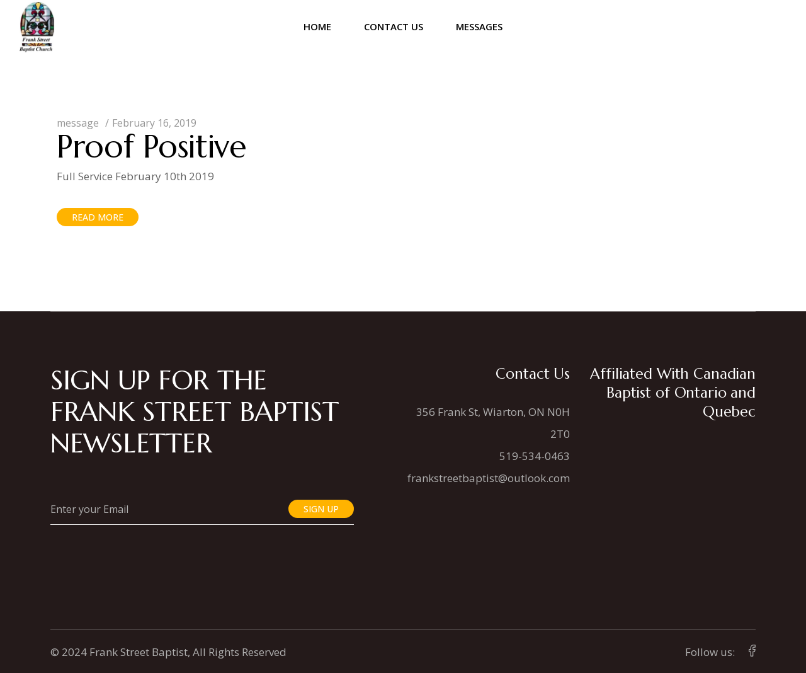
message (78, 123)
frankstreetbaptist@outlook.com (488, 478)
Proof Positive (152, 146)
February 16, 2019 (154, 123)
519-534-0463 (534, 456)
